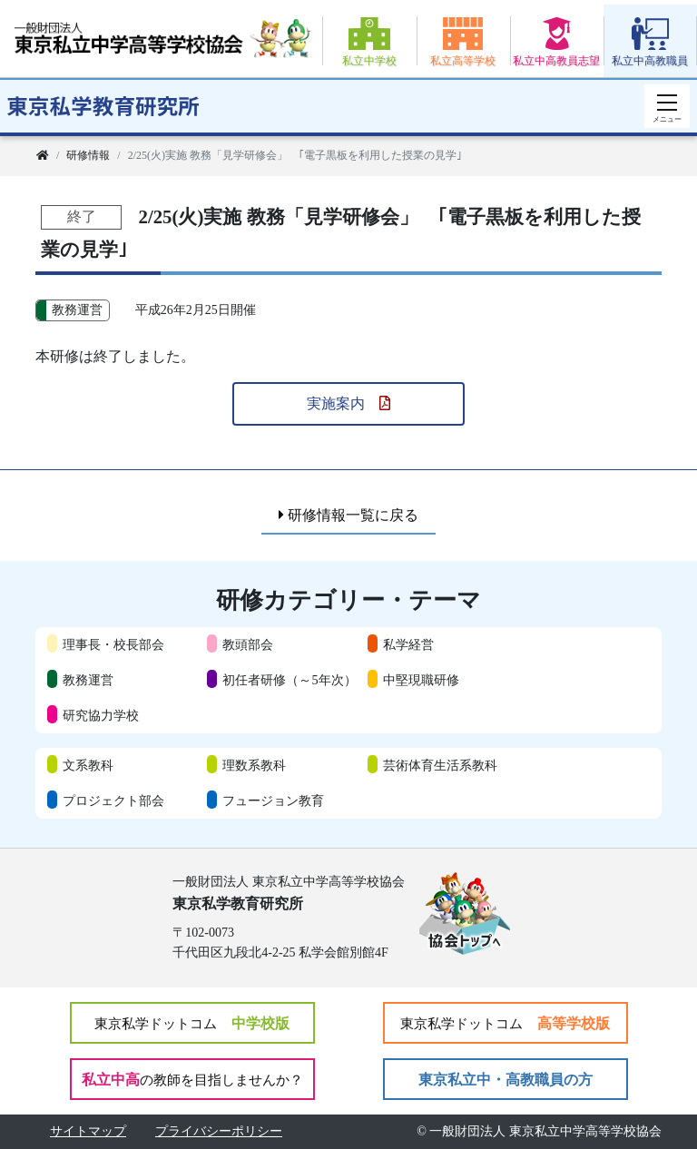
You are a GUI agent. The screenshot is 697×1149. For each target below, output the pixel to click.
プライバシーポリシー (218, 1131)
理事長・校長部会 (113, 644)
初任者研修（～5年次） (289, 680)
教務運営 (88, 680)
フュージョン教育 (273, 800)
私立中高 (192, 1079)
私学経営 (408, 644)
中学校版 (192, 1023)
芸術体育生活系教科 (440, 765)
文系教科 (88, 765)
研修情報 (88, 155)
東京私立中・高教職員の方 (505, 1079)
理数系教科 (254, 765)
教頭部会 (247, 644)
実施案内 (348, 403)
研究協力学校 (101, 715)
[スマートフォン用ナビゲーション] (667, 106)
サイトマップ (88, 1131)
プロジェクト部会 (113, 800)
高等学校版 (505, 1023)
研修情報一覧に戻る (348, 515)
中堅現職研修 (421, 680)
